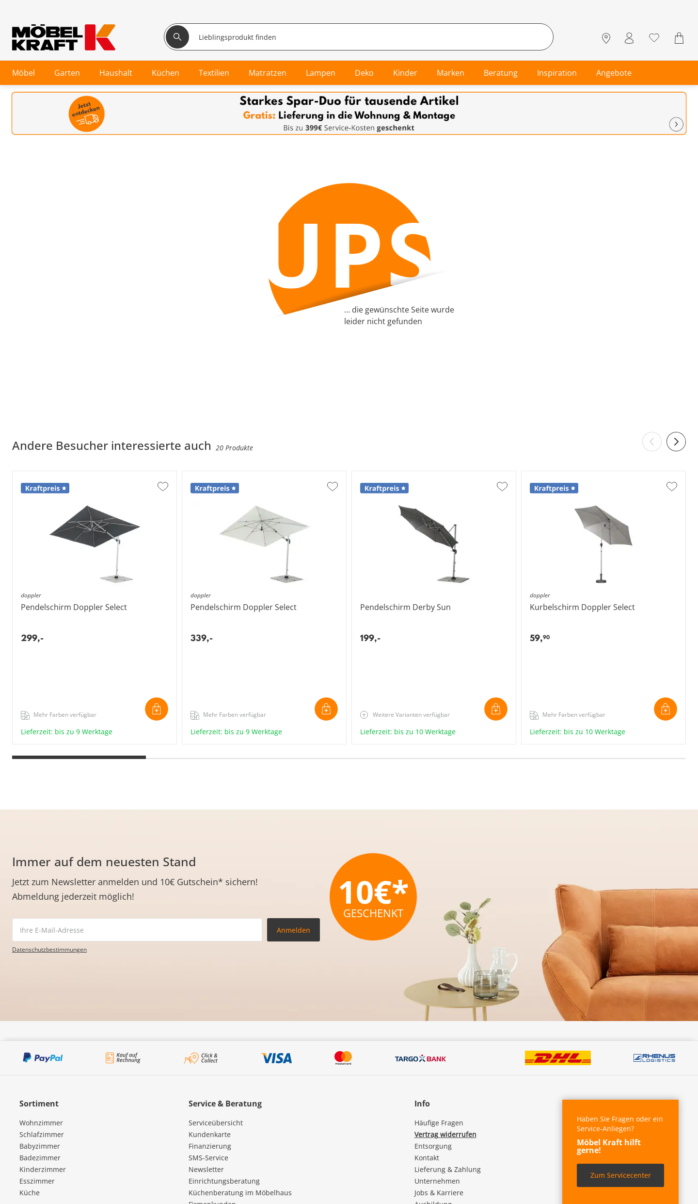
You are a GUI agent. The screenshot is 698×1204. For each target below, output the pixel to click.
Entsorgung (433, 1146)
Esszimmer (37, 1181)
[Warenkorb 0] (680, 38)
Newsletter (206, 1169)
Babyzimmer (39, 1146)
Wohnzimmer (41, 1122)
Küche (29, 1192)
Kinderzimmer (42, 1169)
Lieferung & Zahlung (447, 1169)
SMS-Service (208, 1157)
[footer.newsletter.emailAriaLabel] (137, 929)
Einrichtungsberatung (224, 1181)
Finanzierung (210, 1146)
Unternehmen (437, 1181)
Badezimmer (40, 1157)
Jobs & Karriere (438, 1192)
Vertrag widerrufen (445, 1134)
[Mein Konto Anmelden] (629, 38)
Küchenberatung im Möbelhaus (240, 1192)
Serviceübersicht (216, 1122)
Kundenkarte (210, 1134)
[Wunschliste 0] (654, 37)
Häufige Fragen (438, 1122)
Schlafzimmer (41, 1134)
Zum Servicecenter (620, 1175)
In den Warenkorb (156, 709)
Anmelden (293, 930)
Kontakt (426, 1157)
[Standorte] (606, 38)
